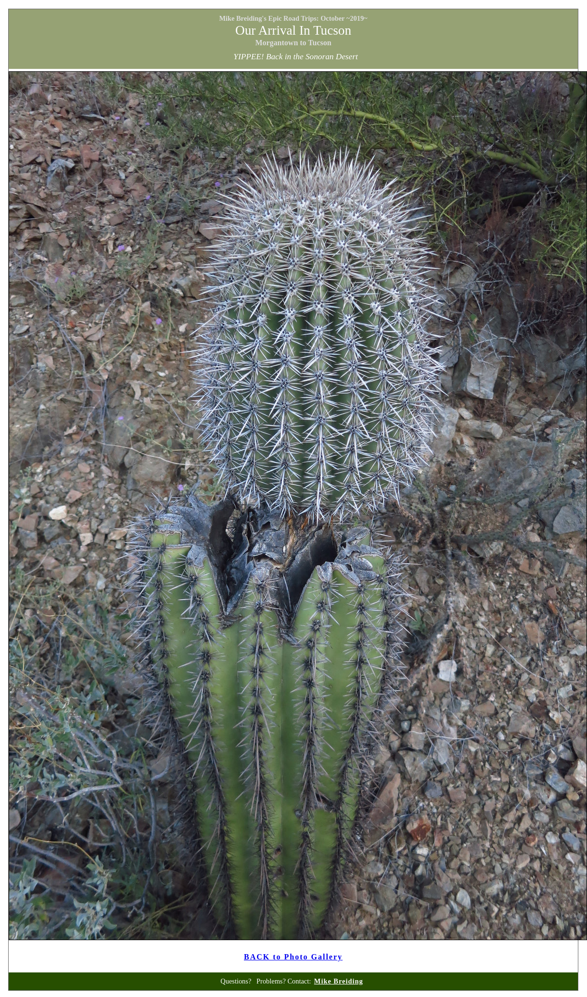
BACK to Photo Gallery (293, 957)
